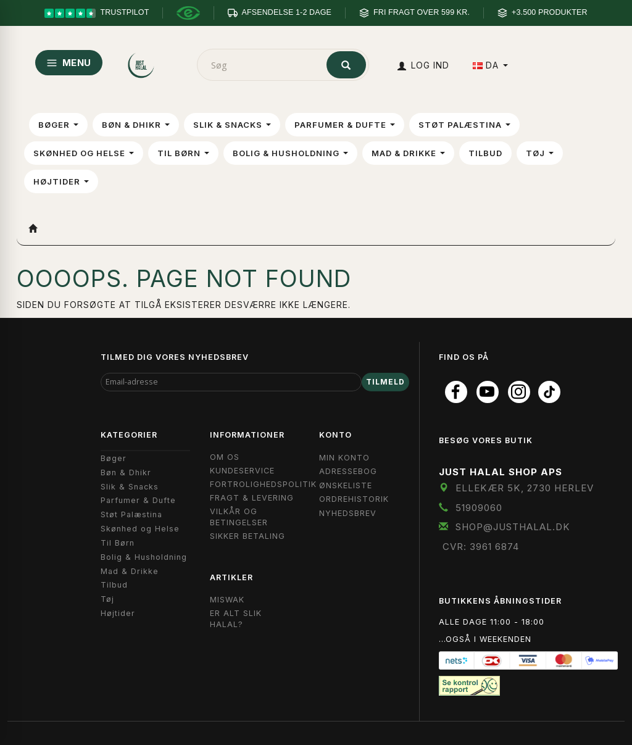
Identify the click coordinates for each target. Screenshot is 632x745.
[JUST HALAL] (141, 62)
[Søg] (346, 64)
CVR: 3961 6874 (481, 546)
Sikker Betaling (247, 536)
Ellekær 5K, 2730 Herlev (524, 488)
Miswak (227, 599)
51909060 (478, 508)
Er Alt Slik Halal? (236, 619)
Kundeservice (242, 470)
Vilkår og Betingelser (239, 517)
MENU (68, 63)
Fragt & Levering (252, 497)
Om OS (224, 457)
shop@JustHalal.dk (512, 527)
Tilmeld (385, 381)
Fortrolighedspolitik (263, 484)
